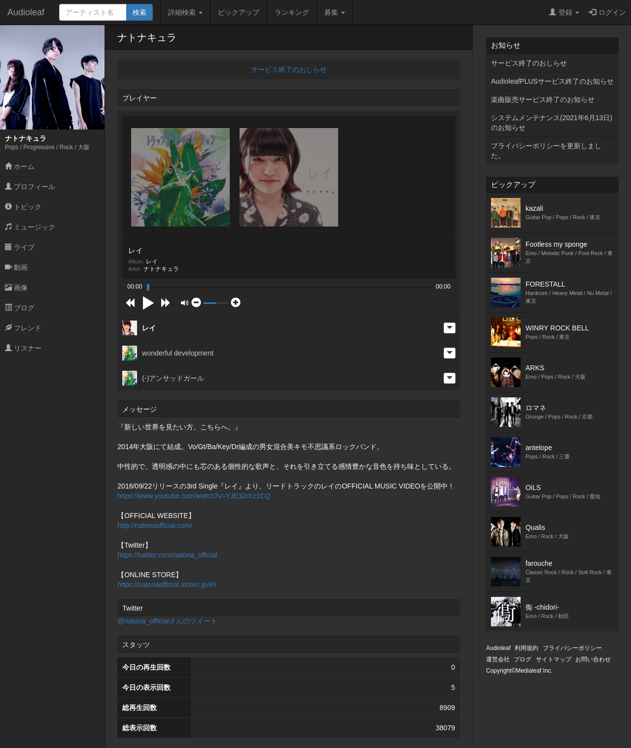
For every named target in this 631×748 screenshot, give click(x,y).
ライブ (20, 247)
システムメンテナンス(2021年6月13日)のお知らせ (551, 122)
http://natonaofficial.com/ (154, 525)
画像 (16, 288)
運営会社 (498, 659)
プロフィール (30, 187)
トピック (23, 207)
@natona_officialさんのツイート (167, 621)
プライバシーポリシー (572, 648)
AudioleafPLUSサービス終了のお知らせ (552, 81)
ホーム (20, 166)
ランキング (292, 12)
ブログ (20, 308)
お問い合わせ (593, 659)
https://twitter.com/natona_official (167, 555)
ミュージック (30, 227)
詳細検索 (185, 12)
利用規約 (526, 648)
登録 (564, 12)
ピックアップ (238, 12)
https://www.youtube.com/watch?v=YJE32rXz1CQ (193, 496)
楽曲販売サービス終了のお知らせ (543, 99)
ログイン (607, 12)
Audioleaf (25, 12)
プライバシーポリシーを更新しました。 (546, 151)
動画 (16, 267)
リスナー (23, 348)
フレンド (23, 328)
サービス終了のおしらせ (289, 69)
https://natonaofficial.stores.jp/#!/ (166, 584)
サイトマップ (553, 659)
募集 (334, 12)
